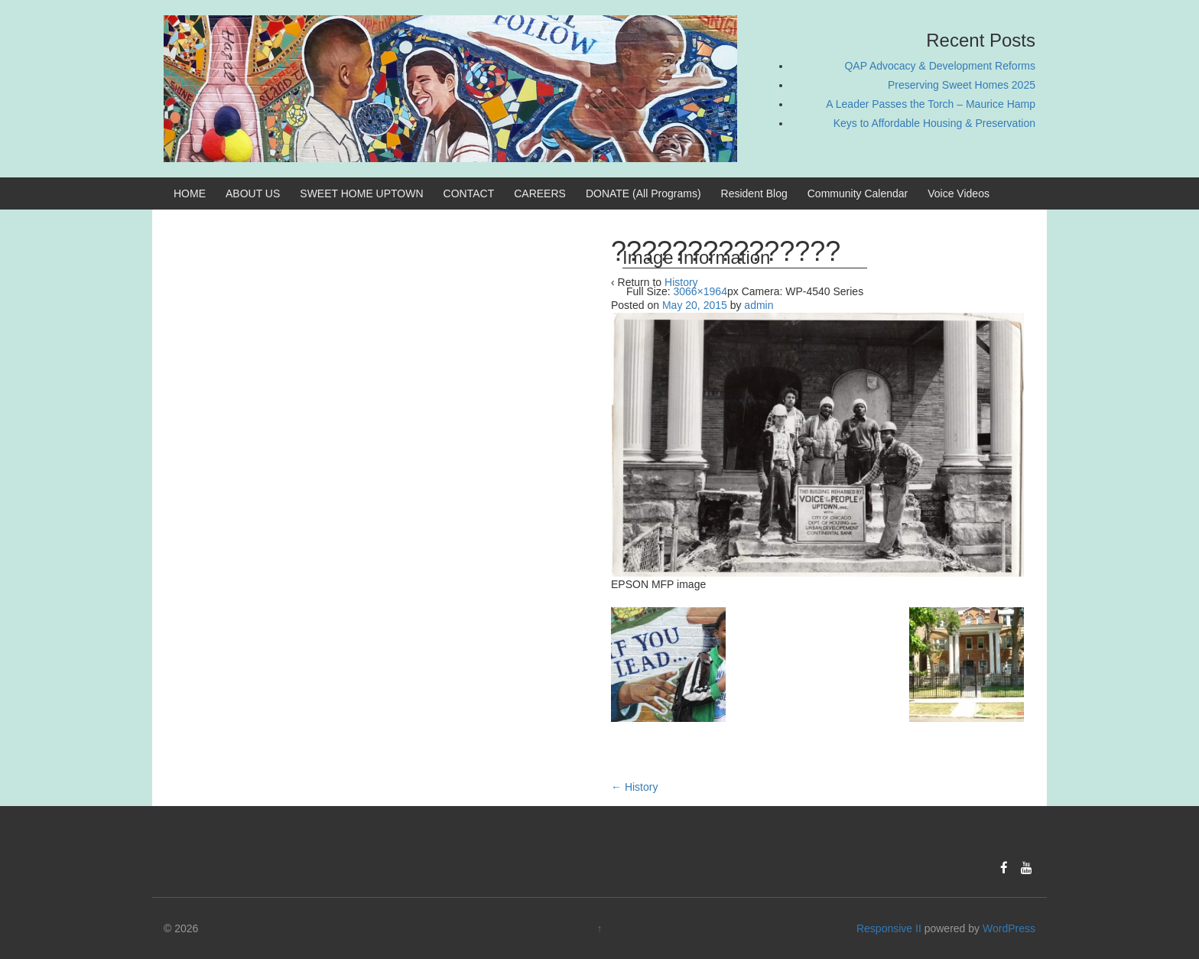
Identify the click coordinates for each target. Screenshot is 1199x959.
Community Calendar (857, 193)
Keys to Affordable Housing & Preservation (934, 123)
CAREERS (540, 193)
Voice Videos (958, 193)
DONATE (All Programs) (643, 193)
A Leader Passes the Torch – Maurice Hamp (930, 104)
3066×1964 (699, 291)
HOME (190, 193)
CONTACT (469, 193)
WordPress (1009, 928)
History (634, 787)
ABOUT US (253, 193)
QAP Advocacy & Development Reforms (939, 66)
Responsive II (888, 928)
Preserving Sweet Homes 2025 (961, 85)
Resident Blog (754, 193)
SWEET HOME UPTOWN (361, 193)
